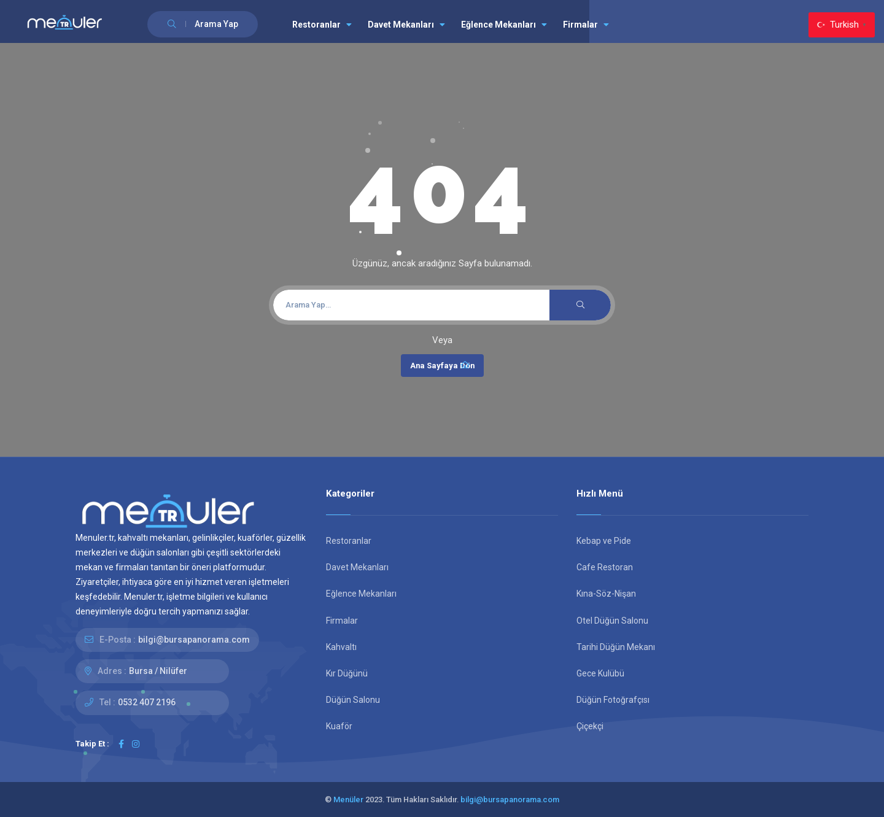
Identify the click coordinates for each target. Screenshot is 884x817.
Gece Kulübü (600, 673)
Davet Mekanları (406, 24)
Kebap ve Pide (603, 541)
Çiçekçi (589, 726)
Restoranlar (322, 24)
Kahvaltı (341, 647)
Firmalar (586, 24)
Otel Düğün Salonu (612, 620)
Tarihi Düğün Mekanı (615, 647)
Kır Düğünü (347, 673)
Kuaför (339, 726)
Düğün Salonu (353, 700)
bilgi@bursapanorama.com (194, 640)
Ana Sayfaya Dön (442, 365)
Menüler (348, 799)
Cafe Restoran (604, 567)
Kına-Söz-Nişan (606, 593)
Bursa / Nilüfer (158, 671)
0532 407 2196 (147, 702)
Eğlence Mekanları (504, 24)
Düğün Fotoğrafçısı (612, 700)
